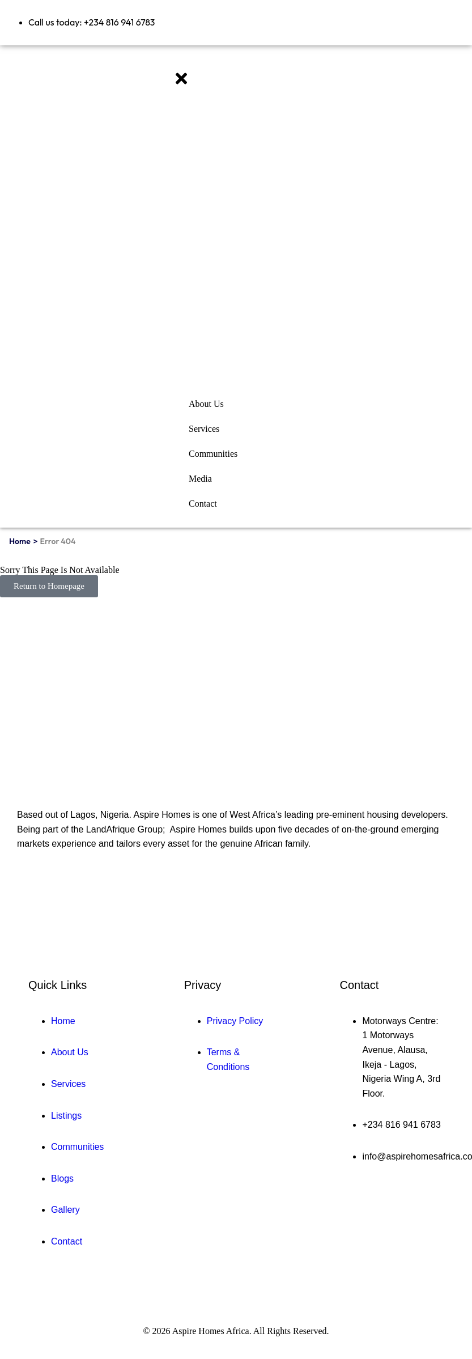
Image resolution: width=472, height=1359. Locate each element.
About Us (206, 404)
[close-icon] (181, 84)
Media (200, 478)
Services (204, 429)
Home (20, 541)
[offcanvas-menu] (176, 63)
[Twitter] (48, 891)
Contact (203, 503)
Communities (213, 453)
